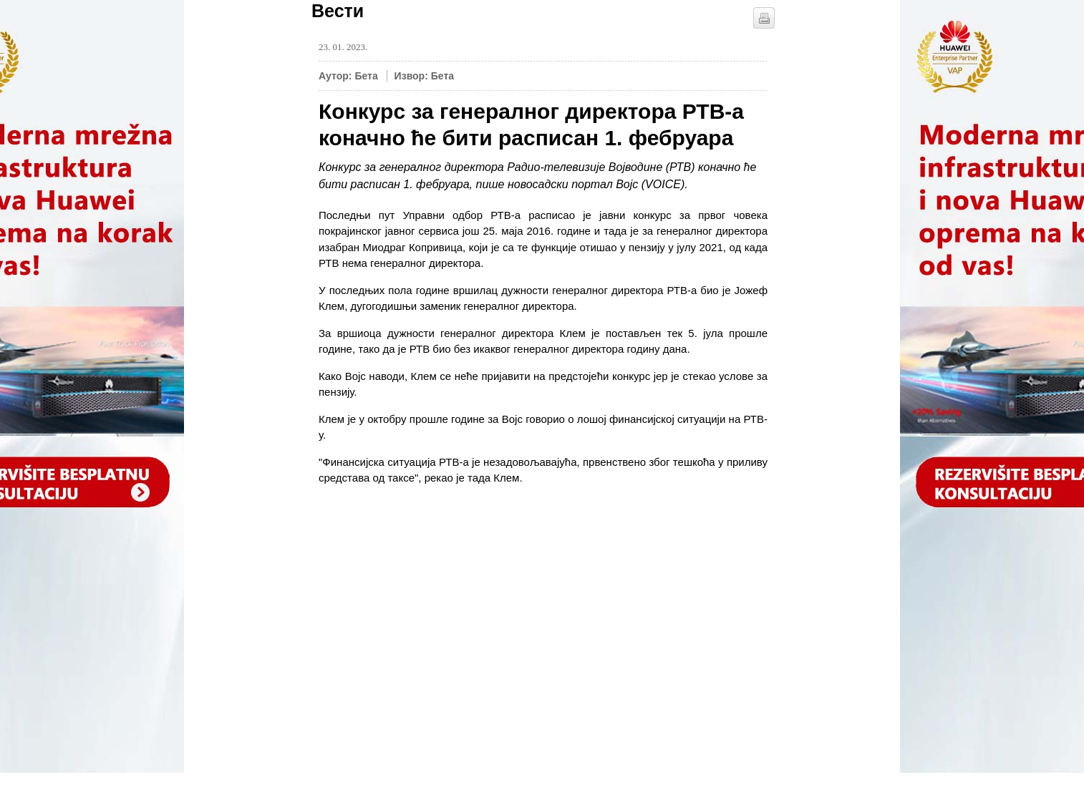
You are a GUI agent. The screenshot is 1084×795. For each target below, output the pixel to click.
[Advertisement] (426, 613)
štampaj (764, 18)
